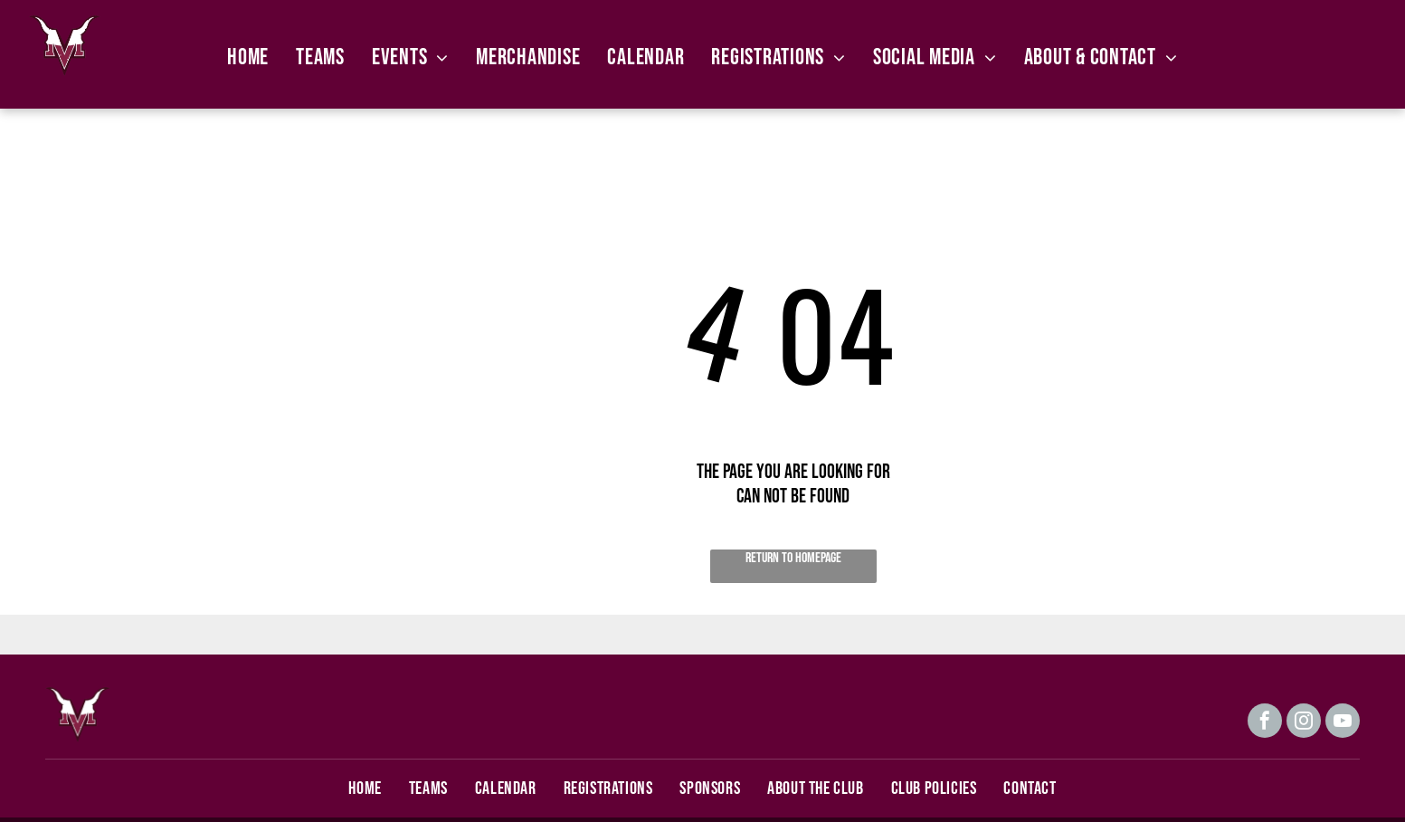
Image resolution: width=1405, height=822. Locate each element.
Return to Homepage (793, 558)
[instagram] (1303, 722)
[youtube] (1342, 722)
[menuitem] (248, 57)
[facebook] (1265, 722)
